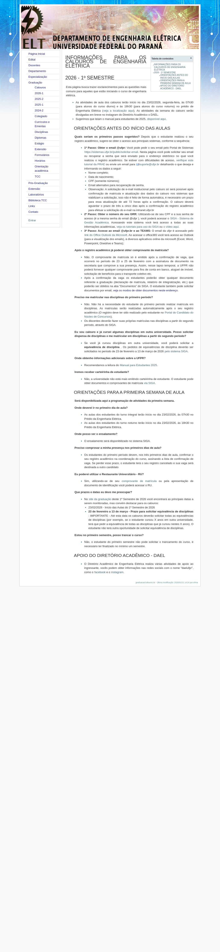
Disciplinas (41, 132)
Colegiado (41, 116)
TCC (38, 176)
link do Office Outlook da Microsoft (106, 235)
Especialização (37, 76)
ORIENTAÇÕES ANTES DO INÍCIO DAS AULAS (174, 76)
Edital (31, 59)
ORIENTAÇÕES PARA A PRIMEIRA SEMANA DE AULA (175, 81)
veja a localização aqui (118, 110)
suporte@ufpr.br (149, 164)
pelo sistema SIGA (176, 351)
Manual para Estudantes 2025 (138, 365)
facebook (100, 572)
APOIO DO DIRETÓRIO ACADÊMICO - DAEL (172, 87)
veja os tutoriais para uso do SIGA (138, 226)
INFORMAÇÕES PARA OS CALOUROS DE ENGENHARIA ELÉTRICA (169, 67)
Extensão (40, 149)
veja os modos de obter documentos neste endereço (145, 290)
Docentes (34, 65)
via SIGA (149, 383)
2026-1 (39, 93)
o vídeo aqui (171, 226)
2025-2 (39, 99)
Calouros (40, 87)
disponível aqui (156, 119)
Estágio (39, 143)
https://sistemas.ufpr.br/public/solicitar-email (111, 152)
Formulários (42, 155)
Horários (40, 160)
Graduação (35, 82)
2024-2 (39, 110)
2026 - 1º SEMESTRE (165, 72)
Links (31, 206)
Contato (33, 211)
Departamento (37, 71)
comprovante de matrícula (139, 481)
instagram (117, 572)
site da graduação (100, 499)
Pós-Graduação (38, 183)
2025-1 (39, 104)
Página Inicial (36, 53)
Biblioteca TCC (37, 200)
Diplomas (40, 137)
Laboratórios (36, 194)
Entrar (32, 220)
